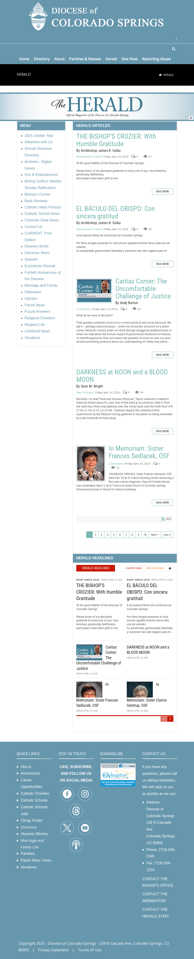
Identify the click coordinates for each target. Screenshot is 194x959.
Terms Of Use (89, 949)
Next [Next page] (154, 534)
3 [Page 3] (101, 534)
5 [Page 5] (114, 534)
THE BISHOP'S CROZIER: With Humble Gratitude (116, 140)
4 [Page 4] (107, 534)
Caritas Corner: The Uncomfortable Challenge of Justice (94, 291)
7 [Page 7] (126, 534)
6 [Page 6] (120, 534)
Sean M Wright (84, 392)
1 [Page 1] (89, 534)
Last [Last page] (165, 534)
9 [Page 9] (138, 534)
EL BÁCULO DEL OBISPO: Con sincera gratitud (115, 212)
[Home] (160, 75)
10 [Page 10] (145, 534)
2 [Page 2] (95, 534)
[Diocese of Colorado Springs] (97, 15)
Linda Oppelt (116, 463)
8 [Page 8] (132, 534)
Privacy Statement (53, 949)
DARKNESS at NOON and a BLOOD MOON (122, 375)
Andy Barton (83, 309)
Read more (162, 191)
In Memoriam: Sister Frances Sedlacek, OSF (91, 463)
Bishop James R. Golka (88, 156)
